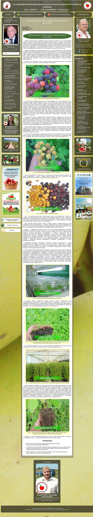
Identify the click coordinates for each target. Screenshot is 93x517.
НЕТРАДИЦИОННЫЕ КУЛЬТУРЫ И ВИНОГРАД (84, 104)
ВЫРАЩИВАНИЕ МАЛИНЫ (82, 97)
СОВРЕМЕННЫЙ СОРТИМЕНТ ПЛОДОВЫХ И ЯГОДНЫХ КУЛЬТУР (84, 63)
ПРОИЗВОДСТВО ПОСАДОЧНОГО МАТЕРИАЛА (82, 71)
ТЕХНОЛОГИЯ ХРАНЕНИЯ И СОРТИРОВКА (81, 118)
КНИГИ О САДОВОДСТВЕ (11, 93)
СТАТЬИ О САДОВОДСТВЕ (81, 75)
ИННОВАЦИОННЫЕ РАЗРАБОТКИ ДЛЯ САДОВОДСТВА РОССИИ (11, 77)
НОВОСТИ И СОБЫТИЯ (11, 71)
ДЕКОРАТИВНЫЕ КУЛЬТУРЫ (82, 132)
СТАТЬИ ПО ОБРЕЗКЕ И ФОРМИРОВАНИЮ (84, 79)
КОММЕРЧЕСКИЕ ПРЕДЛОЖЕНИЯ (59, 14)
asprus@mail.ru (15, 133)
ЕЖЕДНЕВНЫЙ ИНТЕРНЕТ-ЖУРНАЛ (29, 14)
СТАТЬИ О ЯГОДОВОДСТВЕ (82, 90)
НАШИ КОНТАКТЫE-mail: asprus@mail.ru (10, 104)
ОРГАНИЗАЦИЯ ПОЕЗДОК (8, 97)
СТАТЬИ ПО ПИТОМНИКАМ (81, 83)
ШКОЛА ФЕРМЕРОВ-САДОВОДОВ (10, 107)
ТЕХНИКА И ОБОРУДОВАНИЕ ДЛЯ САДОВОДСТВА (83, 127)
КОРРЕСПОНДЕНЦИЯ (10, 84)
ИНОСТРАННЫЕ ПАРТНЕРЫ (9, 65)
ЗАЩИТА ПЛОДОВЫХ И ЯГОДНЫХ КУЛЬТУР (84, 108)
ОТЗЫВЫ (7, 68)
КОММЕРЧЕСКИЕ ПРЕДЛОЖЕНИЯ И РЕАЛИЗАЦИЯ (9, 88)
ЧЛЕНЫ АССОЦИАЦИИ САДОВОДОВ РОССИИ (11, 59)
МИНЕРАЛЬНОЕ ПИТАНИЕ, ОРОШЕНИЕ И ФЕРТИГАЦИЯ (84, 113)
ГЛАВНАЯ (8, 14)
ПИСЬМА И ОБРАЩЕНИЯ (11, 73)
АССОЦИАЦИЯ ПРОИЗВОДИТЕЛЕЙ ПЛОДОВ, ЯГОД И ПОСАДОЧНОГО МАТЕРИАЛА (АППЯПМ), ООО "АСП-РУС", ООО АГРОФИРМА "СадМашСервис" (47, 7)
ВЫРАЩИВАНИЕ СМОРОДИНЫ (82, 101)
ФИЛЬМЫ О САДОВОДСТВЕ (8, 81)
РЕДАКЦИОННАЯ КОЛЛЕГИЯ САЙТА (9, 100)
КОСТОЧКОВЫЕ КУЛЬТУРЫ (81, 86)
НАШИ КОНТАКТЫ (83, 14)
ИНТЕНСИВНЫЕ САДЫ (83, 67)
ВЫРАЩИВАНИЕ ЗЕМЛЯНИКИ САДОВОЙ (84, 93)
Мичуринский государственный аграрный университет (12, 220)
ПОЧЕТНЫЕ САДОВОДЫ (11, 62)
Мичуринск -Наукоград (12, 225)
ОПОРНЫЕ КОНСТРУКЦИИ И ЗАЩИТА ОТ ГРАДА (82, 122)
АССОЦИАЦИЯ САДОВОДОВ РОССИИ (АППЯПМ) (10, 21)
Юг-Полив (11, 230)
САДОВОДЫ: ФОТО (9, 91)
